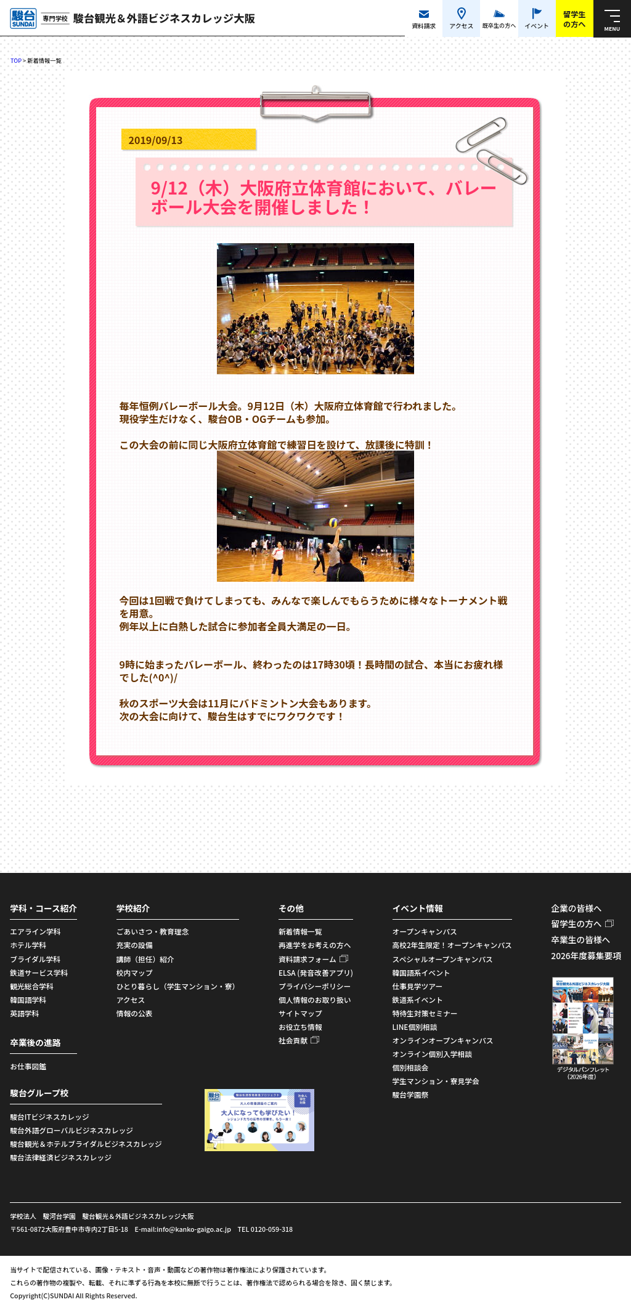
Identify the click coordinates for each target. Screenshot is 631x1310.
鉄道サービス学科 (39, 972)
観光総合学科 (32, 986)
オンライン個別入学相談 (432, 1053)
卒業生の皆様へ (580, 939)
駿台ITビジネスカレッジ (49, 1116)
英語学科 (24, 1013)
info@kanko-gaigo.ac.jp (194, 1229)
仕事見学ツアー (418, 986)
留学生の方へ (576, 923)
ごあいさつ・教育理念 (152, 931)
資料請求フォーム (307, 959)
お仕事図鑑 (28, 1066)
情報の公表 (134, 1013)
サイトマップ (300, 1013)
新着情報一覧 (300, 931)
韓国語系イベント (421, 972)
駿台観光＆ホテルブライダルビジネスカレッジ (86, 1143)
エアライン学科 (35, 931)
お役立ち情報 (300, 1026)
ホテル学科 (28, 944)
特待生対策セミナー (425, 1013)
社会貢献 (293, 1040)
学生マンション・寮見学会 (436, 1080)
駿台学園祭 (411, 1094)
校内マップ (134, 972)
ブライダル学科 (35, 959)
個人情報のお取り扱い (315, 999)
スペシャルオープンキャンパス (443, 959)
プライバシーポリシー (315, 986)
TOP (16, 60)
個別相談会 (411, 1067)
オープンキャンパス (425, 931)
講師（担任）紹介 (145, 959)
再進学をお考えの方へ (315, 944)
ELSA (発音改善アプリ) (316, 972)
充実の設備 (134, 944)
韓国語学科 (28, 999)
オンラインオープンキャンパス (443, 1040)
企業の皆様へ (576, 908)
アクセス (130, 999)
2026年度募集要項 (586, 955)
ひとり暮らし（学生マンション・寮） (178, 986)
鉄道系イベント (418, 999)
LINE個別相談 (415, 1026)
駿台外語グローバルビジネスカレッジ (71, 1130)
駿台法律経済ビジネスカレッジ (61, 1157)
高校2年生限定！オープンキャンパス (452, 944)
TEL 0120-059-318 (265, 1229)
